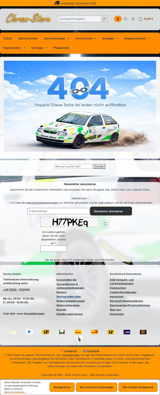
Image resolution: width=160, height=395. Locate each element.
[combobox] (79, 19)
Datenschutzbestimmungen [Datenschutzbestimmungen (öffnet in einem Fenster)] (42, 202)
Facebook (91, 350)
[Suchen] (104, 19)
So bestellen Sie (66, 279)
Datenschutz (118, 287)
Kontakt (61, 309)
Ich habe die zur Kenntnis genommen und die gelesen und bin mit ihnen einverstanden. (82, 202)
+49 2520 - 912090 (16, 289)
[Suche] (74, 166)
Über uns (115, 309)
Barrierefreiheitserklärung (126, 301)
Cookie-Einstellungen (123, 292)
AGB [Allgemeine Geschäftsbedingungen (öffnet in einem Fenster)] (101, 202)
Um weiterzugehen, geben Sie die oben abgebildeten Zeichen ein (53, 237)
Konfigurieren (62, 387)
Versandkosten (71, 355)
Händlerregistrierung (69, 314)
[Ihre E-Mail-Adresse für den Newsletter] (58, 211)
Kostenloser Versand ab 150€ (75, 3)
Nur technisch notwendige (96, 387)
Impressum (116, 296)
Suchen (99, 166)
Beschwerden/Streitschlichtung (130, 305)
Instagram (69, 350)
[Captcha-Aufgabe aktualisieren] (105, 223)
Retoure (61, 292)
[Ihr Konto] (133, 19)
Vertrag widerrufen (68, 296)
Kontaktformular (34, 313)
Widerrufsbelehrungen (70, 301)
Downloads (117, 314)
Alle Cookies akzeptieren (137, 387)
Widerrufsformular (68, 305)
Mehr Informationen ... (15, 392)
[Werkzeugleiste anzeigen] (118, 19)
